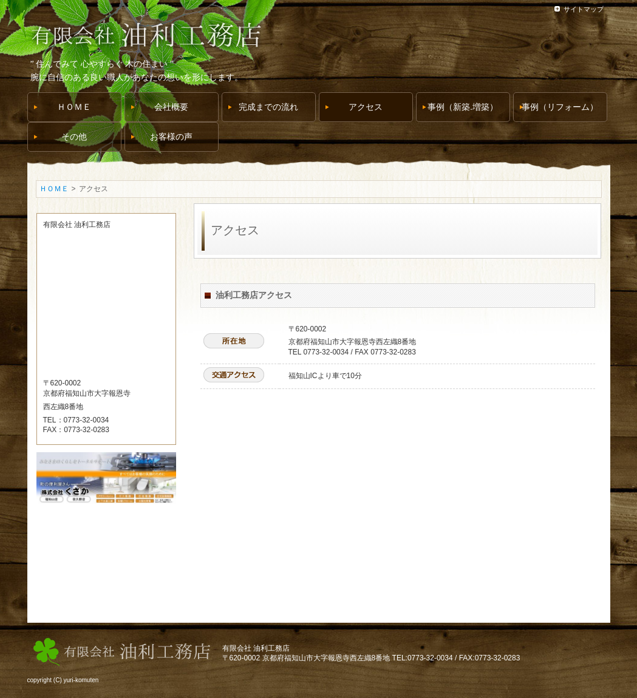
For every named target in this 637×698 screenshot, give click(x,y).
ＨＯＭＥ (54, 189)
